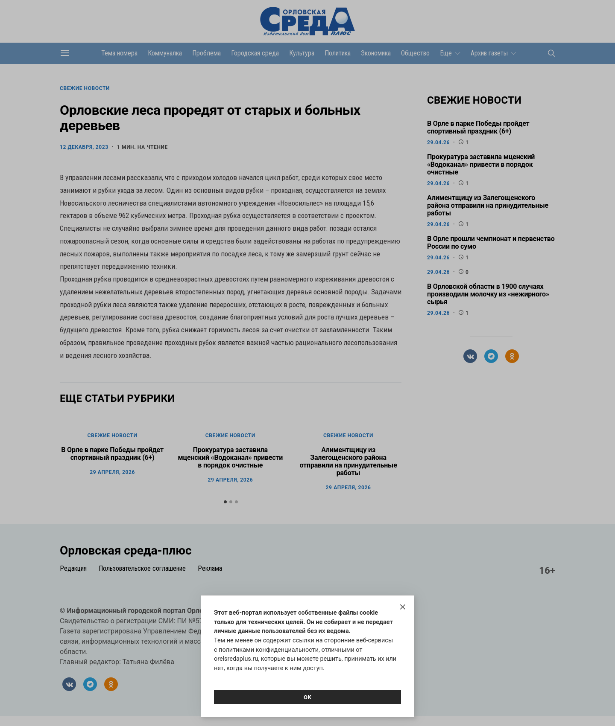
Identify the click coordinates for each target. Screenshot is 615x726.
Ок (307, 697)
